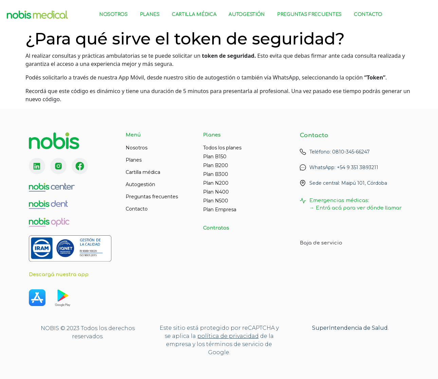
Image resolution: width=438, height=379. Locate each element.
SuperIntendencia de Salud (350, 328)
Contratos (216, 228)
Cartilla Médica (194, 14)
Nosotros (113, 14)
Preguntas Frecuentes (309, 14)
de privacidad (239, 336)
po (201, 336)
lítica (212, 336)
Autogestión (247, 14)
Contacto (368, 14)
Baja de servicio (321, 243)
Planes (150, 14)
